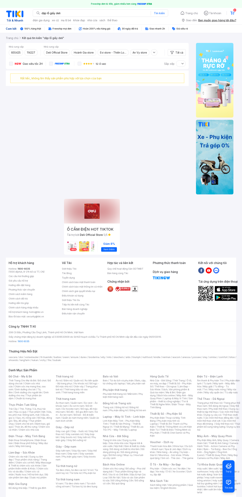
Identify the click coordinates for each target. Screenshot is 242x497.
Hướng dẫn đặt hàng (19, 285)
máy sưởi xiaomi (221, 480)
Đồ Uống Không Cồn (122, 480)
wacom (176, 357)
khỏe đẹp (79, 20)
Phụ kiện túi (89, 473)
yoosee (196, 357)
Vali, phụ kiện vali (136, 383)
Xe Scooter (179, 471)
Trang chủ (191, 13)
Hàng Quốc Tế (159, 376)
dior (21, 357)
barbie (57, 357)
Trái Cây (13, 408)
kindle (157, 357)
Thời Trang (179, 380)
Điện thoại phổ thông (26, 443)
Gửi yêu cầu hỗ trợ (18, 280)
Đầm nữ (68, 380)
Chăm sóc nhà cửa (29, 429)
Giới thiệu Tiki (69, 268)
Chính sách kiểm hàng (20, 294)
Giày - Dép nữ (65, 427)
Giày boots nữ (68, 437)
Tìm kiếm (159, 13)
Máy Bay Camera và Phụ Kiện (217, 457)
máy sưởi (202, 468)
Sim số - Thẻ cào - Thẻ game (177, 458)
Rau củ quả (20, 411)
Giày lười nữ (84, 437)
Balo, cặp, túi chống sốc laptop (124, 382)
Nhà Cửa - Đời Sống (115, 436)
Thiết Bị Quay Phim (216, 455)
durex (83, 357)
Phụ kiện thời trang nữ (114, 394)
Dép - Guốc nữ (79, 431)
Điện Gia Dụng (18, 483)
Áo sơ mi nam (77, 405)
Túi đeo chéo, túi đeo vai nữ (71, 470)
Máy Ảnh (225, 458)
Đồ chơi (42, 380)
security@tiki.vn (35, 316)
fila (49, 360)
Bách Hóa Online (114, 464)
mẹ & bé (66, 20)
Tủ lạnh (207, 383)
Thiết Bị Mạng (121, 426)
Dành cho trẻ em (24, 423)
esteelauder (32, 357)
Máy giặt (207, 386)
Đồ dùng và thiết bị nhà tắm (125, 449)
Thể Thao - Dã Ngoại (211, 398)
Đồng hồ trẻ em (138, 410)
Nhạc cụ (128, 455)
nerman (166, 357)
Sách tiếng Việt (158, 485)
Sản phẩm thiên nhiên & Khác (28, 467)
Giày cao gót (63, 431)
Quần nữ (78, 380)
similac (213, 357)
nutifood (147, 357)
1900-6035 (24, 268)
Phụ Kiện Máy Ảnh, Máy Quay (213, 440)
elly (103, 357)
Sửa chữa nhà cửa (118, 443)
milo (109, 357)
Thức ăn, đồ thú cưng (26, 426)
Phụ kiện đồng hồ (118, 410)
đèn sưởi (213, 468)
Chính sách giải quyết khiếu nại (78, 291)
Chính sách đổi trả (18, 298)
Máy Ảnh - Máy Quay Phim (214, 436)
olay (205, 357)
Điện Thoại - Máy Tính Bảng (27, 436)
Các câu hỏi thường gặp (21, 276)
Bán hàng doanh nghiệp (75, 309)
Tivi (205, 389)
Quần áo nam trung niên (75, 417)
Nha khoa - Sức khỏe (170, 455)
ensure (75, 357)
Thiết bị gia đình (37, 488)
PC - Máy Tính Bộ (117, 429)
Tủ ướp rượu (231, 392)
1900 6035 (23, 341)
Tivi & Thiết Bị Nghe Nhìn (169, 403)
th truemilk (46, 357)
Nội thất (118, 446)
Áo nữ (59, 380)
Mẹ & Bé (170, 392)
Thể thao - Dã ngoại (165, 386)
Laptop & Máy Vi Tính (175, 398)
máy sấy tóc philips (220, 471)
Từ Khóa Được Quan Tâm (213, 464)
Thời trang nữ (64, 376)
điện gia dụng (41, 20)
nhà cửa (92, 20)
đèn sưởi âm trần (212, 489)
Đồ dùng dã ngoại (218, 405)
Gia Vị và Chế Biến (118, 474)
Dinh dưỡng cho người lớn (28, 392)
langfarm (25, 360)
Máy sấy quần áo (213, 392)
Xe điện (182, 468)
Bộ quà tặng (118, 483)
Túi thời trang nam (67, 479)
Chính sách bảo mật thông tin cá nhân (82, 286)
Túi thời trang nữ (66, 466)
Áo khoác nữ (81, 383)
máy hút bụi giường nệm (217, 482)
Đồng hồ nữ (122, 407)
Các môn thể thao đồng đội (218, 417)
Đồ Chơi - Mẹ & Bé (20, 376)
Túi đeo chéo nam (75, 483)
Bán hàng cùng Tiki (117, 273)
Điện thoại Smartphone (21, 440)
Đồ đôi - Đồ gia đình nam (80, 411)
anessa (186, 357)
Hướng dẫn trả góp (19, 303)
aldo (128, 357)
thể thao (112, 20)
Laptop (133, 429)
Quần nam (76, 402)
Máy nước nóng (217, 389)
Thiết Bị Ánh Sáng (218, 443)
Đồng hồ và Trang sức (117, 403)
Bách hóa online (166, 395)
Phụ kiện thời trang (115, 389)
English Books (168, 488)
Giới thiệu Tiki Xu (71, 300)
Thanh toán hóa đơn (160, 446)
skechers (119, 357)
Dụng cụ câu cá (212, 414)
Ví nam (59, 483)
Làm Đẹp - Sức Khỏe (22, 452)
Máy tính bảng (23, 446)
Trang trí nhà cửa (112, 440)
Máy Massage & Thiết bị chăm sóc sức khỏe (30, 464)
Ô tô (168, 471)
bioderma (94, 357)
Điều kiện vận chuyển (73, 313)
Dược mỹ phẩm (38, 477)
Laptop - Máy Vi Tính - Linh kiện (124, 416)
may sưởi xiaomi (214, 477)
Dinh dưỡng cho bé (25, 389)
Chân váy (78, 386)
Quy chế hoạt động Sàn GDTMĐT (125, 268)
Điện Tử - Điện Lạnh (210, 376)
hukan (35, 360)
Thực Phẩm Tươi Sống (23, 404)
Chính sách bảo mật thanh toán (78, 282)
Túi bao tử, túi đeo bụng (84, 486)
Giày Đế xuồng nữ (76, 440)
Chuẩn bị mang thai (25, 398)
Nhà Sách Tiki (159, 480)
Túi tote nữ (76, 473)
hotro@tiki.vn (36, 312)
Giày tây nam (79, 450)
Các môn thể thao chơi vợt (218, 419)
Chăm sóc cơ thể (25, 462)
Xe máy (160, 471)
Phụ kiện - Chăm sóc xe (163, 468)
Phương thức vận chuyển (22, 289)
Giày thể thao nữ (224, 423)
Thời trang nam (66, 398)
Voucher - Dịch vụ (161, 442)
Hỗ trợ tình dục (35, 474)
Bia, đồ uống (20, 420)
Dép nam (73, 453)
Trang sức (108, 407)
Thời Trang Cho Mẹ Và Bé (22, 380)
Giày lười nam (63, 450)
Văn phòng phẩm (177, 485)
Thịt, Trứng (25, 408)
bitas (232, 357)
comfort (223, 357)
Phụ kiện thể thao (218, 408)
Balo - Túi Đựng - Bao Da (217, 449)
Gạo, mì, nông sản (26, 417)
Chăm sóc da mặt (18, 456)
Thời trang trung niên (73, 392)
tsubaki (57, 360)
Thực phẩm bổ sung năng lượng (218, 425)
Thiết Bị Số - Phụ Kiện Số (166, 413)
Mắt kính (132, 394)
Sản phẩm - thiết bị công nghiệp (171, 400)
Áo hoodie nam (70, 408)
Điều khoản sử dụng (72, 295)
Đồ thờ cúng (115, 455)
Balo (105, 380)
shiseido (13, 360)
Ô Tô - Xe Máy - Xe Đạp (165, 464)
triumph (136, 357)
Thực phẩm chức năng (27, 459)
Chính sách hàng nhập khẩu (23, 307)
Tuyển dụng (68, 277)
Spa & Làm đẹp (173, 449)
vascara (13, 357)
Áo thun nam (62, 402)
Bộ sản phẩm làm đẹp (28, 476)
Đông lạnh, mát (31, 414)
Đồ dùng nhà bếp (18, 488)
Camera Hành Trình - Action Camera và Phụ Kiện (217, 446)
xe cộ (55, 20)
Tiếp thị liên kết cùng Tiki (75, 304)
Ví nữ (90, 470)
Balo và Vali (110, 376)
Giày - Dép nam (66, 446)
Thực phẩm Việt (36, 411)
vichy (43, 360)
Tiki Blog (67, 273)
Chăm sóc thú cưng (113, 468)
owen (66, 357)
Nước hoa (21, 474)
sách (102, 20)
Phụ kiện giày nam (72, 456)
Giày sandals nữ (74, 434)
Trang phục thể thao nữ (209, 402)
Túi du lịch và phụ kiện (122, 380)
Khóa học (178, 446)
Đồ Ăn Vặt (114, 477)
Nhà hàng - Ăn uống (167, 452)
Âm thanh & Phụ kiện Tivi (210, 380)
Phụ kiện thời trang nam (123, 395)
